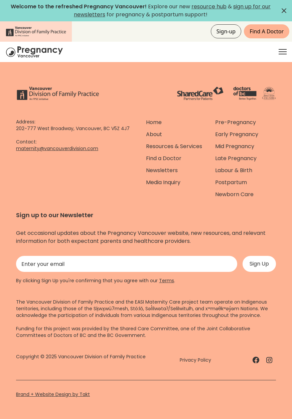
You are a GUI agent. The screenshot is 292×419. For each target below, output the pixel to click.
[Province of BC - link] (269, 93)
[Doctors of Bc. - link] (245, 93)
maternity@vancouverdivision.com (57, 148)
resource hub (209, 6)
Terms (166, 280)
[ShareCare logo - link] (200, 93)
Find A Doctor (267, 31)
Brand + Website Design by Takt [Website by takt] (53, 394)
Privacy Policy (195, 360)
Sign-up (226, 31)
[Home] (35, 51)
